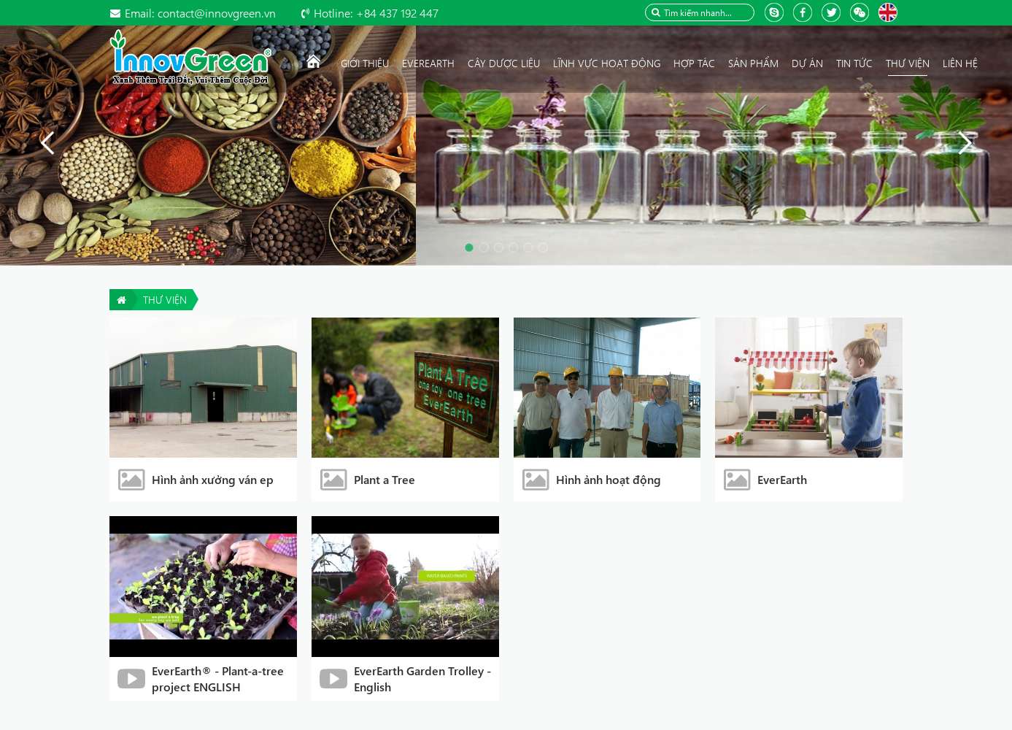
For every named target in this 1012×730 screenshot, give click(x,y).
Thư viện (165, 300)
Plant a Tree (384, 479)
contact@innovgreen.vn (200, 12)
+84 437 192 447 (376, 12)
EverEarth (782, 479)
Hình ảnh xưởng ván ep (213, 479)
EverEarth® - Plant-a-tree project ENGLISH (218, 678)
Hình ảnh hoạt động (608, 479)
